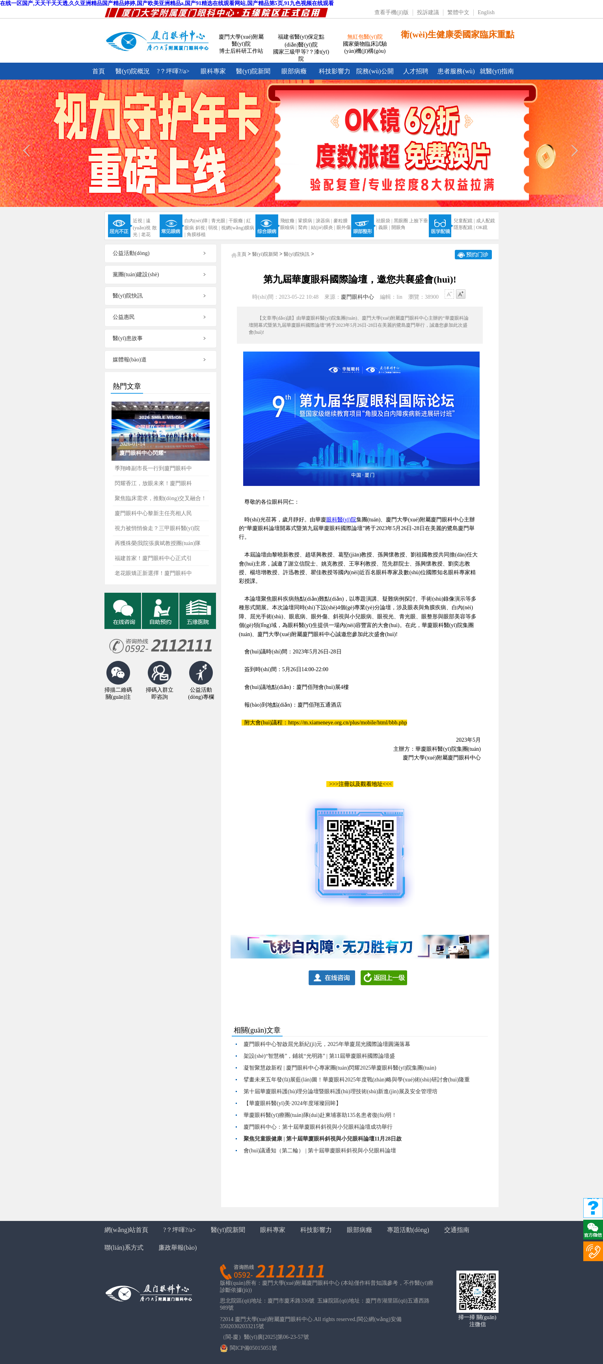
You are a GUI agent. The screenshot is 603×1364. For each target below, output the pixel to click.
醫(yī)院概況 (132, 71)
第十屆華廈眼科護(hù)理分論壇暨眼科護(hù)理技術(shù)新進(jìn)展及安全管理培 (340, 1091)
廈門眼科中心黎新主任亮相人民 (153, 513)
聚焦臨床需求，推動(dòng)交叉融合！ (161, 498)
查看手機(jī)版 (391, 12)
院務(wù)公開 (374, 71)
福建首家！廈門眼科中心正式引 (153, 558)
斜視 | (201, 228)
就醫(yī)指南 (497, 71)
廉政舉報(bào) (177, 1247)
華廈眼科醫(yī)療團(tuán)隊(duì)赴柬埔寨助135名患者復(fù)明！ (320, 1115)
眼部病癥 (294, 71)
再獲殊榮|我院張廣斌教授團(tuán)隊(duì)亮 (158, 545)
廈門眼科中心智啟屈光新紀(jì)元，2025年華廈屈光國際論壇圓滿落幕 (327, 1044)
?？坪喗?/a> (173, 71)
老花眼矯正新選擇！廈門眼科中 (153, 573)
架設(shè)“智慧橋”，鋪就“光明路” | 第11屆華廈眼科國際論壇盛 (319, 1056)
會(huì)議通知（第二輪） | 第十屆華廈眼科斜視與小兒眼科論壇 (320, 1151)
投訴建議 (428, 12)
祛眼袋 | (384, 220)
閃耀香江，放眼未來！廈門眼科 (153, 483)
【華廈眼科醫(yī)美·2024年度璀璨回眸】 (292, 1103)
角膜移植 (196, 234)
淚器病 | (324, 220)
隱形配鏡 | (464, 227)
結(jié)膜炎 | (323, 227)
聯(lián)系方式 (123, 1247)
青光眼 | (219, 220)
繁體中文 (458, 12)
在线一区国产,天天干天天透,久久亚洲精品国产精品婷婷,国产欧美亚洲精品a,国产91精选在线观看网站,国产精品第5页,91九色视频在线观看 (167, 3)
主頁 (241, 254)
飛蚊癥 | (288, 220)
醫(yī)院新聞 (253, 71)
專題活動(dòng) (408, 1229)
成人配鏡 (485, 220)
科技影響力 (334, 71)
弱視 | (214, 228)
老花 (146, 234)
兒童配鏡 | (464, 220)
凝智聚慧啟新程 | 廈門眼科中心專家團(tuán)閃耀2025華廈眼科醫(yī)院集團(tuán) (340, 1068)
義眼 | (384, 227)
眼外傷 (344, 227)
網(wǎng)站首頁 (126, 1229)
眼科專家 (213, 71)
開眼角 (398, 227)
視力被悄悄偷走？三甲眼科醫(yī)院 (157, 528)
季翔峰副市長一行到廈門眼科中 (153, 468)
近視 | (138, 220)
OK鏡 (482, 227)
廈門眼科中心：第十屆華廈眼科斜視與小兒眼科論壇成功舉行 (318, 1127)
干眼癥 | (237, 220)
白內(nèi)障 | (197, 220)
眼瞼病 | (288, 227)
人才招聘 (415, 71)
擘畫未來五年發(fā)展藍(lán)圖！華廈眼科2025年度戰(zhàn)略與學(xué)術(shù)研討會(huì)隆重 (357, 1080)
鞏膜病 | (306, 220)
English (486, 12)
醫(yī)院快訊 (296, 254)
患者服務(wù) (456, 71)
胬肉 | (303, 227)
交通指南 (456, 1229)
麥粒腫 (340, 220)
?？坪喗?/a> (179, 1229)
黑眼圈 (401, 220)
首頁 (98, 71)
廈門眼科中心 (357, 297)
